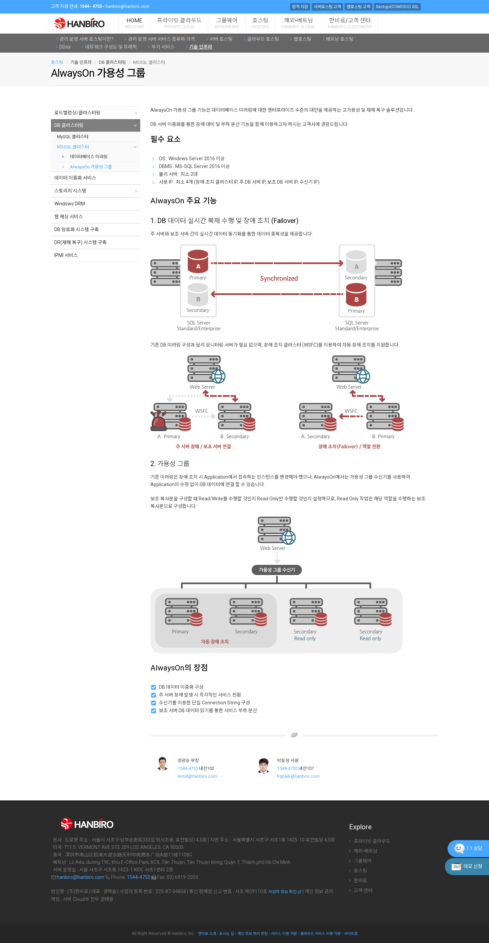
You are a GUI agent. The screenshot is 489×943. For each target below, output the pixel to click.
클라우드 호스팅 (261, 39)
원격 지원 (300, 6)
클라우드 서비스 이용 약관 (320, 933)
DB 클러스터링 (69, 125)
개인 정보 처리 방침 (252, 933)
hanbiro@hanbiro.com (127, 6)
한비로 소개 (207, 933)
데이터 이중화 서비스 (75, 178)
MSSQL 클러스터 (73, 146)
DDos (63, 47)
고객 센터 (361, 890)
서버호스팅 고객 (327, 6)
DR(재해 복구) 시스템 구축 (80, 242)
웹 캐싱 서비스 (68, 216)
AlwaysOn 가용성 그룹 (87, 166)
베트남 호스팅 (338, 39)
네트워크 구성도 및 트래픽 (109, 47)
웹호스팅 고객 (358, 6)
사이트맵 (351, 933)
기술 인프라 (199, 47)
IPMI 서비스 (66, 255)
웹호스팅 (300, 39)
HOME (134, 23)
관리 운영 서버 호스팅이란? (84, 39)
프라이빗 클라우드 (179, 23)
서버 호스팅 (219, 39)
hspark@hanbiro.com (298, 776)
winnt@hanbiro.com (197, 776)
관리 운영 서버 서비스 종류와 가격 (160, 39)
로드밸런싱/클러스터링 (77, 112)
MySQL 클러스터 (72, 136)
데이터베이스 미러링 (85, 156)
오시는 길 (226, 933)
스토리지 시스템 (70, 190)
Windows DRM (69, 203)
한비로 (358, 880)
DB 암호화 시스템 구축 (76, 229)
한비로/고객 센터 (350, 23)
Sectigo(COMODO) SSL (397, 6)
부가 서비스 (161, 47)
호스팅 (260, 23)
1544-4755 (188, 768)
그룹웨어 (226, 23)
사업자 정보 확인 (285, 891)
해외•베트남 (298, 23)
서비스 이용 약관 (284, 933)
